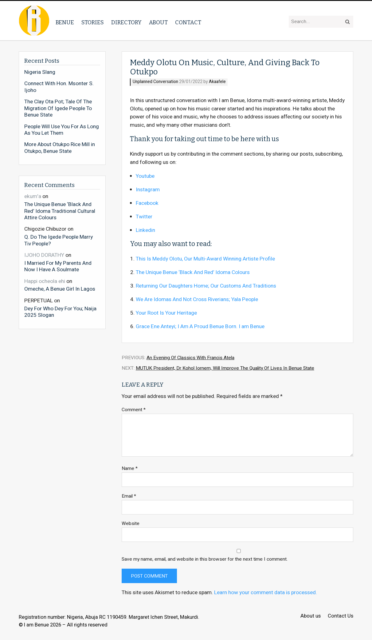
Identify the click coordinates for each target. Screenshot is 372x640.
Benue (65, 22)
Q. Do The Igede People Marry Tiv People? (58, 240)
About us (310, 616)
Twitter (144, 217)
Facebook (147, 203)
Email (129, 496)
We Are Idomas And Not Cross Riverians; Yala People (197, 299)
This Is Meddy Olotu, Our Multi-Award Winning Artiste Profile (205, 259)
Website (130, 523)
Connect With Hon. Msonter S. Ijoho (59, 86)
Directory (126, 22)
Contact (188, 22)
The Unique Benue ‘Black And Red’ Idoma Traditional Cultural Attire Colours (59, 211)
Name (130, 468)
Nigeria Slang (39, 72)
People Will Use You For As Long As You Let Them (61, 130)
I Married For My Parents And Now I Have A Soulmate (58, 266)
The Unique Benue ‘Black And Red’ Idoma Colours (193, 272)
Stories (92, 22)
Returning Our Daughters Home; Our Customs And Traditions (206, 286)
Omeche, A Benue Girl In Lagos (59, 288)
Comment (134, 409)
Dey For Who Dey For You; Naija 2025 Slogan (60, 312)
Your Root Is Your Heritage (166, 313)
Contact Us (340, 616)
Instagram (148, 189)
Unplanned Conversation (155, 82)
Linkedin (145, 230)
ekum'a (32, 196)
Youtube (145, 176)
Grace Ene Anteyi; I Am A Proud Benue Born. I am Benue (200, 326)
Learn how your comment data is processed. (265, 592)
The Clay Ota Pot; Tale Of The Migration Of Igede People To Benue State (58, 108)
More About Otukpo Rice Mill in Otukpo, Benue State (59, 147)
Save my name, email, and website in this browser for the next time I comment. (205, 559)
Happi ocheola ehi (44, 281)
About (158, 22)
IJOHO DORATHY (44, 255)
